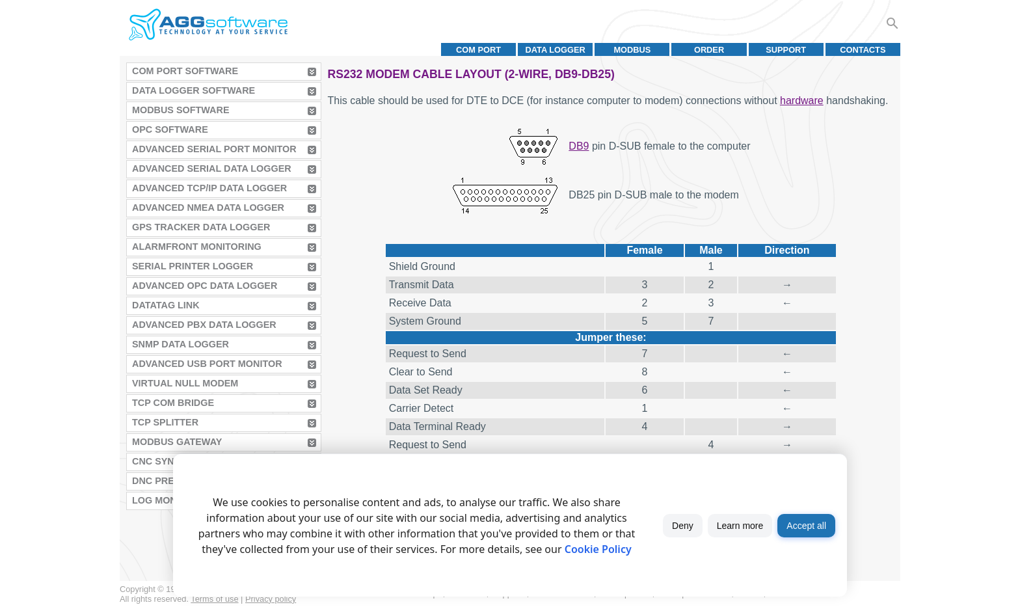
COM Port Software (185, 71)
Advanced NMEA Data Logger (208, 207)
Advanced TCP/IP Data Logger (209, 188)
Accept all (806, 525)
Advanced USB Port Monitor (207, 363)
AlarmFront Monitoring (197, 246)
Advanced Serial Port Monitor (214, 149)
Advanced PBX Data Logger (204, 324)
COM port (478, 50)
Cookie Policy (598, 549)
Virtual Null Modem (185, 383)
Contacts (862, 50)
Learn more (740, 525)
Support (786, 50)
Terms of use (214, 599)
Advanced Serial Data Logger (211, 168)
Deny (682, 525)
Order (709, 50)
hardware (802, 100)
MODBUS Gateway (177, 442)
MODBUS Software (181, 110)
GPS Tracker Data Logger (201, 227)
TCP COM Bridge (173, 403)
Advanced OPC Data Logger (204, 285)
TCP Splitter (165, 422)
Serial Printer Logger (192, 266)
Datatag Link (166, 305)
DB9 (579, 146)
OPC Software (170, 129)
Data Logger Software (193, 90)
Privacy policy (270, 599)
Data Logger (555, 50)
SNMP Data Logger (180, 344)
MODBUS (632, 50)
